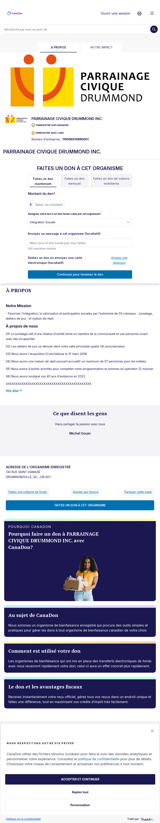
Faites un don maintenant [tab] (43, 181)
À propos (58, 47)
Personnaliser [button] (80, 805)
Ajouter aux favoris (86, 492)
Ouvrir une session (115, 13)
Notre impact (101, 47)
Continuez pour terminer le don (80, 274)
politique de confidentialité (98, 759)
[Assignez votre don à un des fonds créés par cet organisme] (80, 222)
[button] (152, 731)
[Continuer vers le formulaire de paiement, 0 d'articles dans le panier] (140, 13)
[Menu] (152, 13)
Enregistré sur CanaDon (49, 125)
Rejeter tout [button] (80, 792)
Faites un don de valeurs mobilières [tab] (111, 181)
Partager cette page (138, 492)
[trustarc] (147, 819)
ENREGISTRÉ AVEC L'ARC (47, 133)
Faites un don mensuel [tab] (75, 181)
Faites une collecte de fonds (27, 492)
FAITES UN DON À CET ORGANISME (80, 505)
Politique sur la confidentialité (23, 819)
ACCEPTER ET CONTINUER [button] (80, 779)
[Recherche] (76, 29)
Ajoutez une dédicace (119, 260)
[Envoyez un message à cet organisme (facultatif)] (80, 243)
